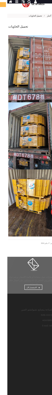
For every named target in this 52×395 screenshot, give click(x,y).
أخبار (42, 16)
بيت (49, 16)
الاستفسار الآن (24, 287)
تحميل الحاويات (28, 16)
